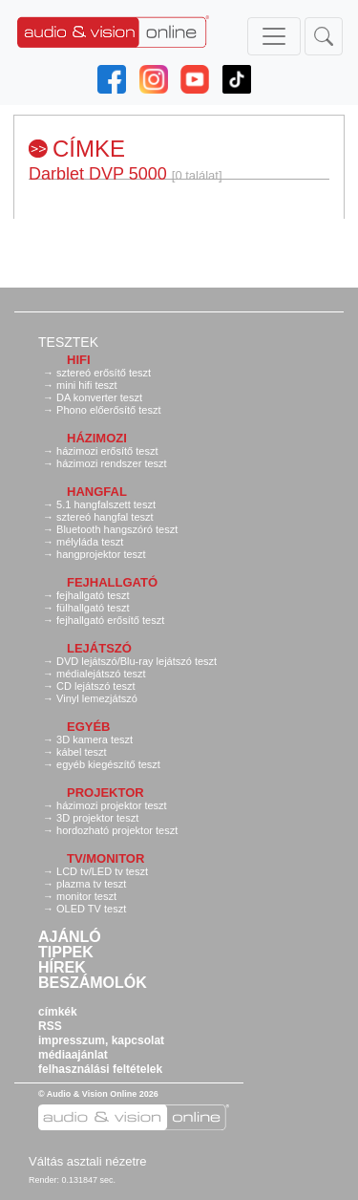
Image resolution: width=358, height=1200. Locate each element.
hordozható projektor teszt (117, 830)
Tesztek (68, 342)
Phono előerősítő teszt (108, 410)
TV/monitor (105, 858)
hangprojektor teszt (101, 554)
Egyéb (89, 726)
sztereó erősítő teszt (103, 372)
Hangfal (97, 491)
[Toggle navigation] (274, 36)
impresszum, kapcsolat (101, 1040)
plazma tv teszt (91, 883)
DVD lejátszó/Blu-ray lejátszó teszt (136, 661)
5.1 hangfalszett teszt (106, 504)
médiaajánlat (73, 1054)
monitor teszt (86, 896)
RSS (50, 1026)
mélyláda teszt (89, 541)
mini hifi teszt (86, 385)
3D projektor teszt (97, 818)
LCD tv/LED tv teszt (102, 871)
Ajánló (69, 937)
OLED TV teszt (91, 908)
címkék (57, 1011)
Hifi (79, 360)
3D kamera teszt (94, 739)
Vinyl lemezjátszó (96, 698)
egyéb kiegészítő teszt (108, 764)
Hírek (62, 967)
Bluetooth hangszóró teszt (117, 529)
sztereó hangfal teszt (105, 517)
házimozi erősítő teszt (107, 451)
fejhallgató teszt (92, 595)
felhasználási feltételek (100, 1069)
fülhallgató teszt (92, 607)
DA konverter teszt (99, 397)
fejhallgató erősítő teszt (110, 620)
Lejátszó (99, 648)
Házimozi (97, 438)
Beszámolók (92, 983)
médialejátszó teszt (101, 673)
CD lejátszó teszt (96, 686)
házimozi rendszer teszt (111, 463)
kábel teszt (81, 752)
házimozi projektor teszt (111, 805)
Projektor (105, 792)
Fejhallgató (112, 582)
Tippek (66, 952)
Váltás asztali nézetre (88, 1161)
